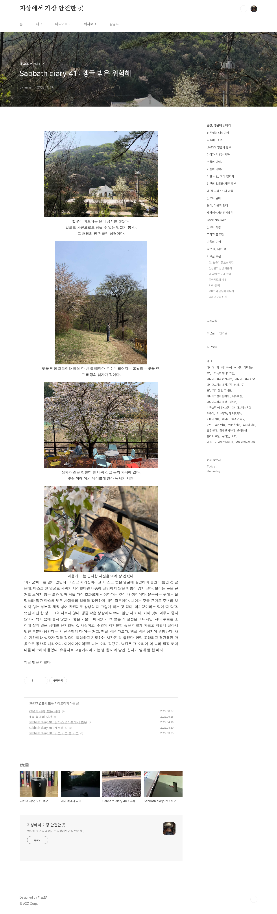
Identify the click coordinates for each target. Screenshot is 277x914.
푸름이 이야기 (215, 162)
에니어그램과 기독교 (233, 419)
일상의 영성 (249, 425)
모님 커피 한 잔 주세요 (219, 390)
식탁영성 (248, 367)
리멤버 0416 (215, 140)
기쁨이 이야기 (215, 169)
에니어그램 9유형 (241, 407)
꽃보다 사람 (214, 227)
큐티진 (225, 436)
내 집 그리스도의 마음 (220, 191)
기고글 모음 (214, 256)
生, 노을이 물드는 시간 (221, 262)
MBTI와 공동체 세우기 (221, 291)
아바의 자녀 (213, 419)
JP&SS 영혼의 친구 (41, 703)
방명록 (114, 24)
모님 (209, 373)
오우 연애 (212, 430)
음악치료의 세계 (217, 279)
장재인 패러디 (227, 430)
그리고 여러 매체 (218, 297)
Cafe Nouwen (217, 220)
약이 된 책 (214, 285)
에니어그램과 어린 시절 (219, 379)
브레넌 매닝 (233, 425)
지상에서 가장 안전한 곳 (52, 9)
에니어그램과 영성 (217, 402)
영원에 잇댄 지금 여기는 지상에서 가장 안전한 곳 (56, 831)
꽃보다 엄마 (214, 198)
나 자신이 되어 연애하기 (220, 442)
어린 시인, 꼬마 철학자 (220, 176)
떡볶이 (210, 413)
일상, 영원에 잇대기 (219, 125)
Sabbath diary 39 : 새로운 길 (48, 727)
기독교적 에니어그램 (218, 407)
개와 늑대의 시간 (40, 716)
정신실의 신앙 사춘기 (220, 268)
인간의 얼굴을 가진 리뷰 (221, 183)
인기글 (223, 333)
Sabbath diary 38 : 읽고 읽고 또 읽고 (54, 733)
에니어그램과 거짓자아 (228, 413)
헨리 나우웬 (213, 436)
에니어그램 (213, 367)
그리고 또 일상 (215, 234)
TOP (253, 899)
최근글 (211, 333)
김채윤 (232, 402)
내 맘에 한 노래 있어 (220, 274)
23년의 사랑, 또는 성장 (44, 711)
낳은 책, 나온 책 (216, 249)
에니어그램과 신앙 (245, 379)
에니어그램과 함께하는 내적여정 (224, 396)
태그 (39, 24)
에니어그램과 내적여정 (219, 384)
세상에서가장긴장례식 (220, 212)
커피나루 (239, 384)
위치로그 (90, 24)
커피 (234, 436)
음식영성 (242, 430)
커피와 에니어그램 (231, 367)
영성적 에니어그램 (245, 442)
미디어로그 (63, 24)
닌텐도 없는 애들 (216, 425)
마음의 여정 (214, 242)
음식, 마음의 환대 (217, 205)
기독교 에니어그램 (224, 373)
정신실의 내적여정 (218, 133)
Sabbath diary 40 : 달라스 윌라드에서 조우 (58, 722)
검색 (243, 9)
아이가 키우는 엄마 (218, 154)
